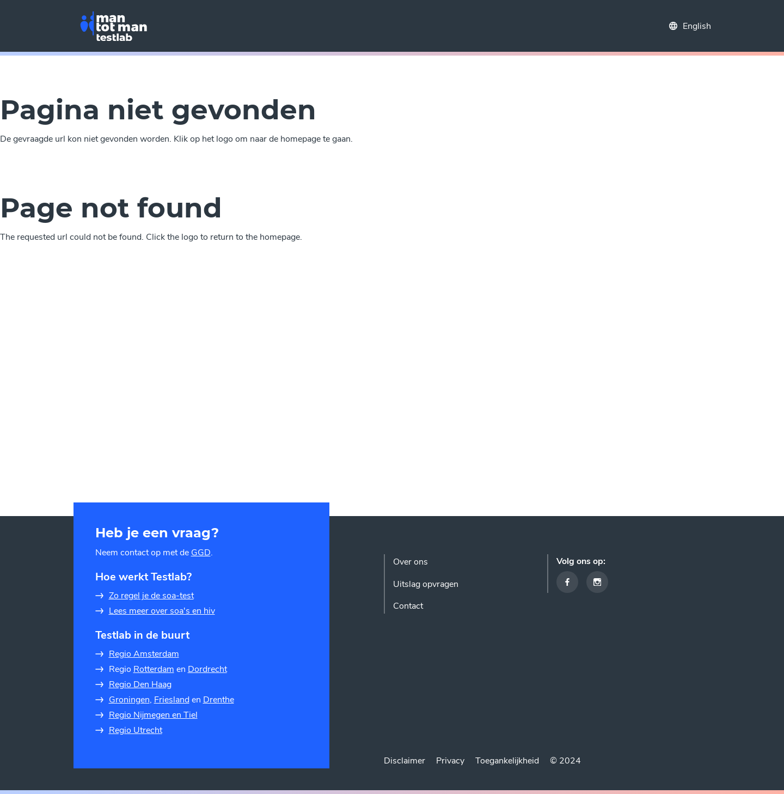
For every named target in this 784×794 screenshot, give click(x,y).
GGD (201, 553)
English (697, 26)
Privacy (450, 761)
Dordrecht (207, 669)
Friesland (171, 700)
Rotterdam (153, 669)
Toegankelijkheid (507, 761)
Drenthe (218, 700)
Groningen (129, 700)
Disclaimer (404, 761)
